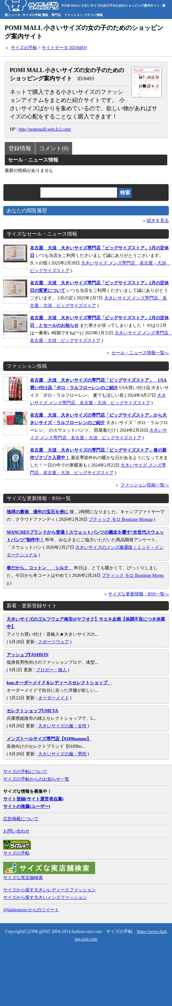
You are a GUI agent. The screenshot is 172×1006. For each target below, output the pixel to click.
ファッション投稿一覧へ (144, 485)
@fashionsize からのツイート (31, 909)
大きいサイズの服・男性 (62, 754)
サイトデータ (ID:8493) (64, 47)
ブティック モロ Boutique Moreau (120, 519)
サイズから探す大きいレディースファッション (49, 890)
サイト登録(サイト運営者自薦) (33, 799)
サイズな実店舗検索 (23, 877)
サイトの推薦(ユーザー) (26, 806)
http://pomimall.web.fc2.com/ (45, 129)
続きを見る (158, 220)
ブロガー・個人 (51, 670)
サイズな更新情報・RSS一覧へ (138, 594)
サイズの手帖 (24, 47)
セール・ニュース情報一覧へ (140, 352)
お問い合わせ (16, 831)
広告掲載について (20, 818)
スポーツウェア (53, 641)
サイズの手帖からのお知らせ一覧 (36, 779)
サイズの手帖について (25, 771)
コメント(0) (53, 148)
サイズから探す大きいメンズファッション (45, 897)
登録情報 (20, 148)
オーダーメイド (53, 698)
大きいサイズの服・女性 (62, 726)
